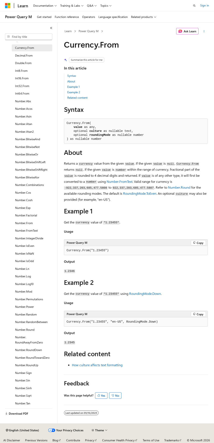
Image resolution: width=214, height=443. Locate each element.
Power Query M (89, 31)
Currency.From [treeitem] (24, 48)
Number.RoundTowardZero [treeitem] (32, 358)
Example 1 (73, 87)
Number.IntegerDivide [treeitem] (29, 238)
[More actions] (204, 31)
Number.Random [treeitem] (26, 314)
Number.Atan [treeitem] (23, 124)
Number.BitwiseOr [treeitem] (26, 154)
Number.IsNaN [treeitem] (24, 253)
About (71, 81)
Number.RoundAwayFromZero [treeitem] (29, 339)
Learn (68, 31)
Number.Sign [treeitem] (23, 373)
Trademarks (171, 440)
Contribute (73, 440)
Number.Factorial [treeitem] (26, 215)
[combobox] (28, 36)
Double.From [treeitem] (23, 63)
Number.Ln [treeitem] (22, 269)
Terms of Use (151, 440)
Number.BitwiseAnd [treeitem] (27, 139)
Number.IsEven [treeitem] (24, 246)
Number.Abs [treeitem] (23, 101)
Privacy (89, 440)
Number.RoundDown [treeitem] (28, 350)
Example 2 (73, 92)
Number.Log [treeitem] (23, 276)
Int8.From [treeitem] (21, 71)
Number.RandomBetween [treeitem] (31, 322)
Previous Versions (36, 440)
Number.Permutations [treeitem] (29, 299)
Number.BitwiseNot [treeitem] (27, 147)
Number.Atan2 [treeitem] (24, 132)
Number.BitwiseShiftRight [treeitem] (31, 170)
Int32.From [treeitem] (22, 86)
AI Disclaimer (11, 440)
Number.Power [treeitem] (24, 307)
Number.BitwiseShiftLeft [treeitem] (30, 162)
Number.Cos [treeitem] (23, 192)
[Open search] (194, 5)
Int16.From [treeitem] (22, 78)
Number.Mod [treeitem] (23, 291)
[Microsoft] (7, 5)
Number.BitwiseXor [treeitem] (27, 177)
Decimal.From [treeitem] (24, 55)
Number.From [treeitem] (24, 223)
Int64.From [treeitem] (22, 93)
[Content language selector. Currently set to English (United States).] (22, 430)
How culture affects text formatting (97, 365)
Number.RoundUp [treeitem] (26, 365)
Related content (77, 98)
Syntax (71, 76)
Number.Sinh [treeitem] (23, 388)
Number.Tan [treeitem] (22, 403)
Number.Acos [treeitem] (23, 109)
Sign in (204, 5)
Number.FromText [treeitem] (26, 230)
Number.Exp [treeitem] (23, 208)
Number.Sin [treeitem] (22, 380)
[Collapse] (51, 28)
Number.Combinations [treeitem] (29, 185)
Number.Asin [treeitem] (23, 116)
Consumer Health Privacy (118, 440)
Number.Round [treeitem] (24, 330)
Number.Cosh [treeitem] (24, 200)
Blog (55, 440)
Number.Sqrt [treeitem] (23, 396)
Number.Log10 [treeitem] (24, 284)
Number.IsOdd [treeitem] (24, 261)
